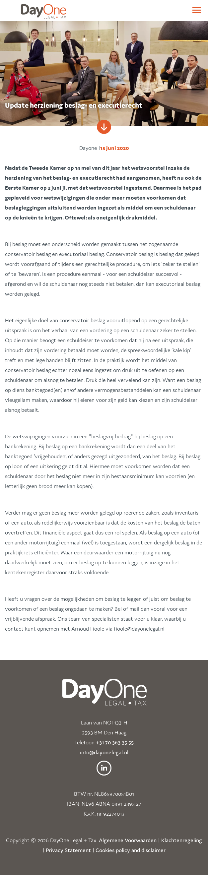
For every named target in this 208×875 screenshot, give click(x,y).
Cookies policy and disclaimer (131, 850)
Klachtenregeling (181, 840)
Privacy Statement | (70, 850)
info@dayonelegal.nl (104, 752)
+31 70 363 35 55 (115, 742)
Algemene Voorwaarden (128, 840)
